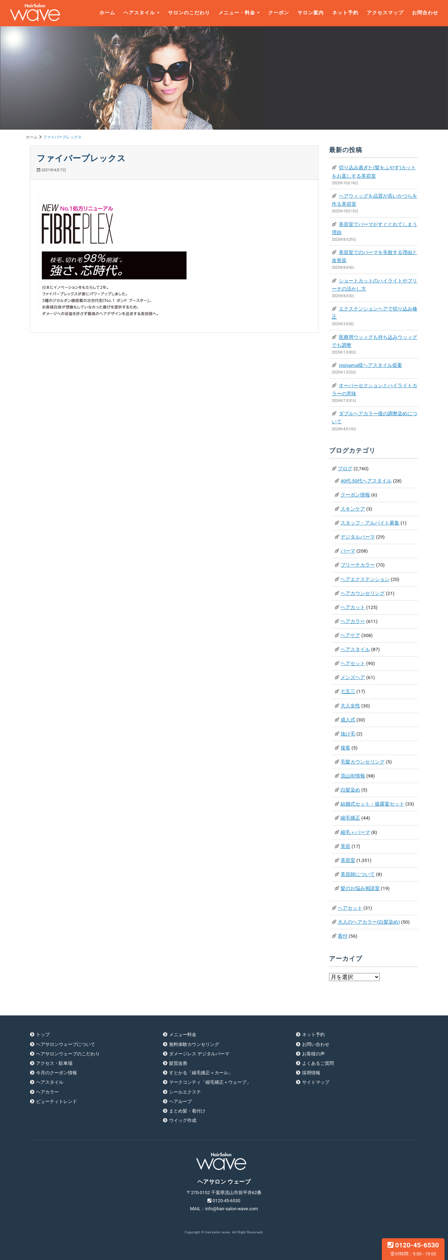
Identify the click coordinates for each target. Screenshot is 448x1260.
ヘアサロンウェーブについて (65, 1044)
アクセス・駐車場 (54, 1063)
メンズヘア (353, 677)
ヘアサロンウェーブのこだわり (68, 1053)
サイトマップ (315, 1082)
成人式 (348, 720)
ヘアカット (353, 607)
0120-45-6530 (413, 1248)
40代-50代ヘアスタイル (366, 481)
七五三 (348, 691)
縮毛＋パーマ (355, 832)
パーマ (348, 551)
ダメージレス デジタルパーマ (199, 1053)
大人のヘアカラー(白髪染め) (369, 922)
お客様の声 (313, 1053)
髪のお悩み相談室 (360, 888)
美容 (345, 846)
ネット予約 (345, 13)
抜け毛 (348, 734)
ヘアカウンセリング (363, 593)
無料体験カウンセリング (194, 1044)
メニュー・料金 (236, 13)
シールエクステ (185, 1092)
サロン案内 (311, 13)
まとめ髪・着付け (187, 1111)
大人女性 (350, 705)
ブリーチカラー (358, 565)
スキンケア (353, 509)
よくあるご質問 (318, 1063)
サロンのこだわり (189, 13)
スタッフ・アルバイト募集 (370, 523)
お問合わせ (425, 13)
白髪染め (350, 790)
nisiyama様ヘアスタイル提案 (370, 365)
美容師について (358, 874)
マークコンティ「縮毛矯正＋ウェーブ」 (210, 1082)
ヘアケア (350, 635)
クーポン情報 (355, 495)
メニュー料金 (182, 1034)
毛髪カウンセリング (363, 762)
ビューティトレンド (56, 1101)
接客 (345, 748)
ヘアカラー (353, 621)
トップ (43, 1034)
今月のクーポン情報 (56, 1072)
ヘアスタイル (139, 13)
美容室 (348, 860)
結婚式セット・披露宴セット (372, 804)
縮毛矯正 (350, 818)
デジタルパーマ (358, 537)
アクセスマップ (385, 13)
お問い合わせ (315, 1044)
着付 (343, 936)
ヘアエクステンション (365, 579)
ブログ (345, 468)
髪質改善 (178, 1063)
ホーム (107, 13)
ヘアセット (353, 663)
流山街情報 (353, 776)
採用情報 (311, 1072)
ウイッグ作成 (182, 1120)
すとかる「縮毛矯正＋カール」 (201, 1072)
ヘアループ (180, 1101)
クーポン (278, 13)
